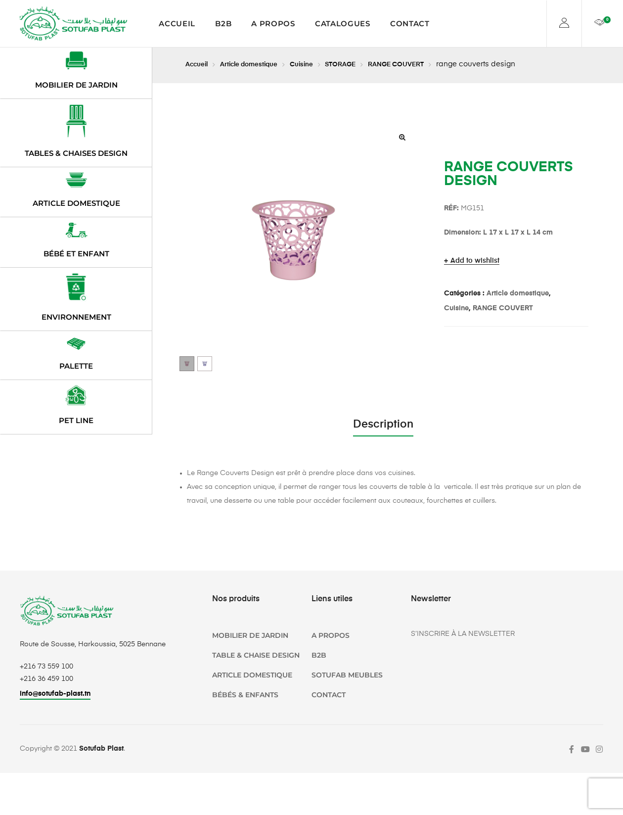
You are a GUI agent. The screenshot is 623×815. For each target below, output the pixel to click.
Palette (76, 366)
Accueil (177, 23)
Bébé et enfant (76, 253)
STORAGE (361, 64)
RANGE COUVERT (423, 64)
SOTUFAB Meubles (347, 675)
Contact (410, 23)
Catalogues (342, 23)
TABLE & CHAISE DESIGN (256, 655)
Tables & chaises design (76, 153)
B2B (223, 23)
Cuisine (318, 64)
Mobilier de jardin (76, 85)
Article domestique (258, 64)
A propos (273, 23)
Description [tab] (383, 424)
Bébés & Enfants (245, 694)
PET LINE (76, 420)
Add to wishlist (474, 260)
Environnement (76, 317)
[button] (402, 137)
